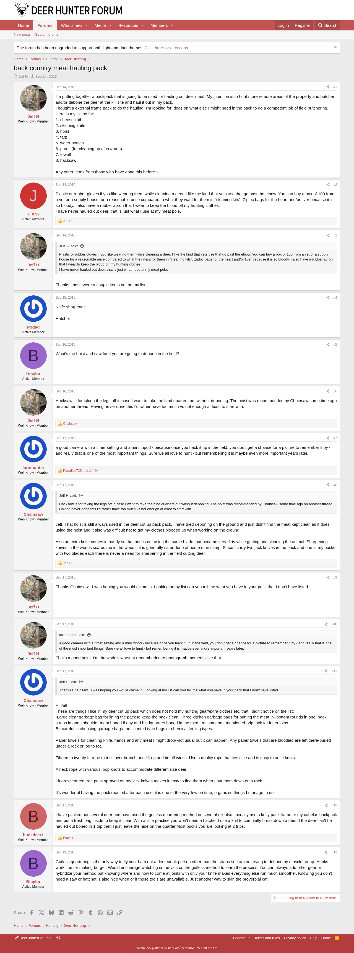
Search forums (47, 34)
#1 (335, 87)
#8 (335, 485)
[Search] (327, 25)
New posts (22, 34)
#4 (335, 298)
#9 (335, 577)
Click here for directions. (167, 47)
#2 (335, 185)
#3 (335, 235)
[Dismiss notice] (334, 48)
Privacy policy (295, 938)
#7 (335, 438)
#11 (334, 671)
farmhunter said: (72, 635)
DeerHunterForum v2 (34, 938)
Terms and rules (267, 938)
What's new (71, 25)
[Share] (328, 87)
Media (100, 25)
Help (313, 938)
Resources (128, 25)
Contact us (241, 938)
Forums (45, 25)
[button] (86, 25)
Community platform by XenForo (177, 948)
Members (159, 25)
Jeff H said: (68, 495)
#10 (334, 624)
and (80, 471)
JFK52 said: (68, 246)
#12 (334, 805)
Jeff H (23, 76)
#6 (335, 391)
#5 (335, 345)
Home (23, 25)
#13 (334, 852)
